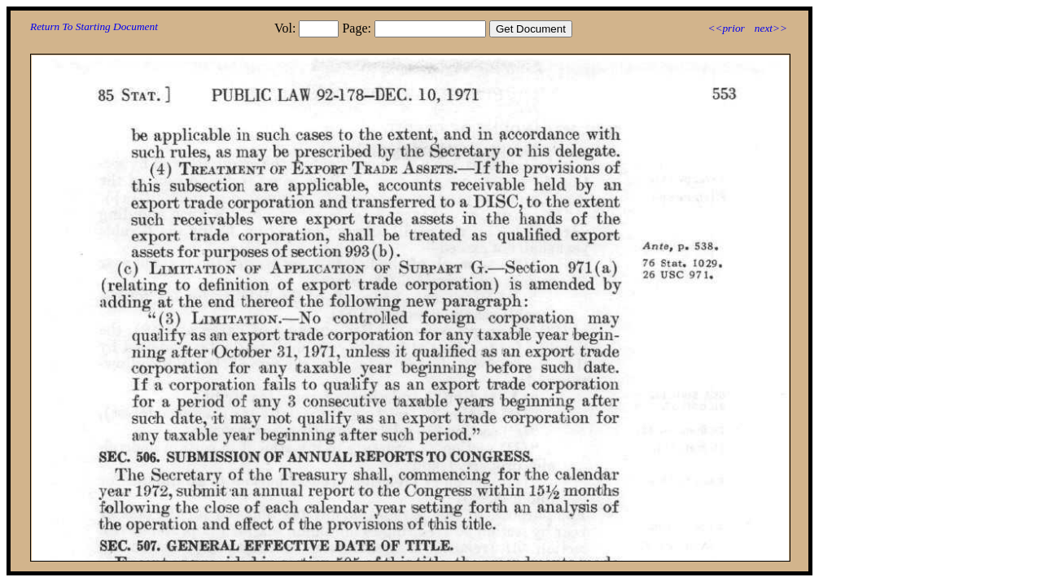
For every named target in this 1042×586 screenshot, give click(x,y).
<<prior (725, 28)
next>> (771, 28)
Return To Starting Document (94, 26)
